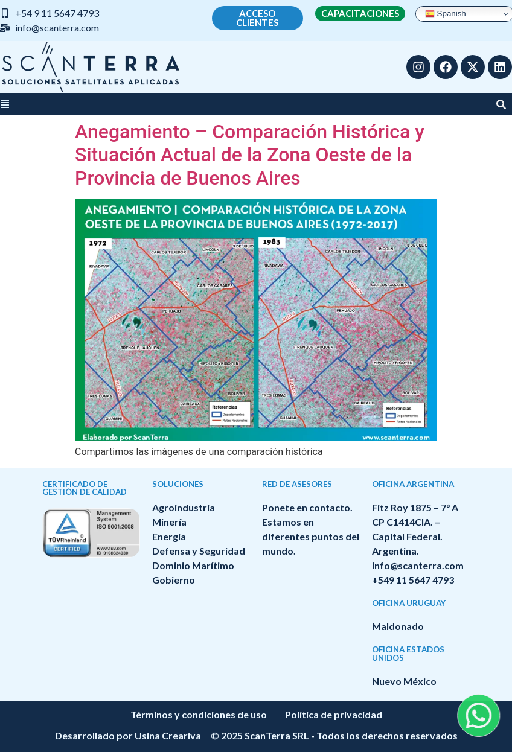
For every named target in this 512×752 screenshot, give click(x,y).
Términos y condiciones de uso (198, 714)
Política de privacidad (333, 714)
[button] (5, 104)
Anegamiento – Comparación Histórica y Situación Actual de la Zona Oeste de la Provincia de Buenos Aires (249, 155)
